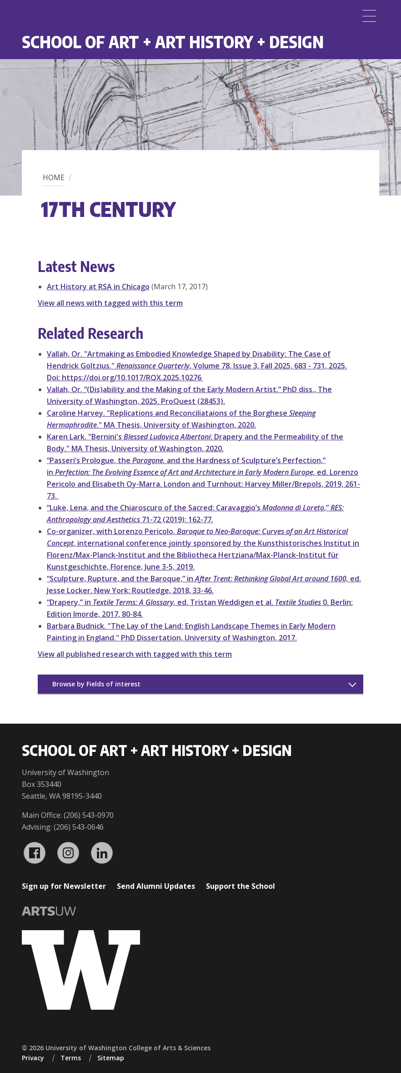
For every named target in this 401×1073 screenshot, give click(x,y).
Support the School (240, 886)
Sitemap (110, 1057)
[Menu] (369, 16)
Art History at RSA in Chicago (98, 287)
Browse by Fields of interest (96, 684)
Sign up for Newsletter (64, 886)
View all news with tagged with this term (110, 303)
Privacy (33, 1057)
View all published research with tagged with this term (135, 654)
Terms (70, 1057)
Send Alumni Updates (156, 886)
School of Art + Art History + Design (173, 41)
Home (54, 177)
